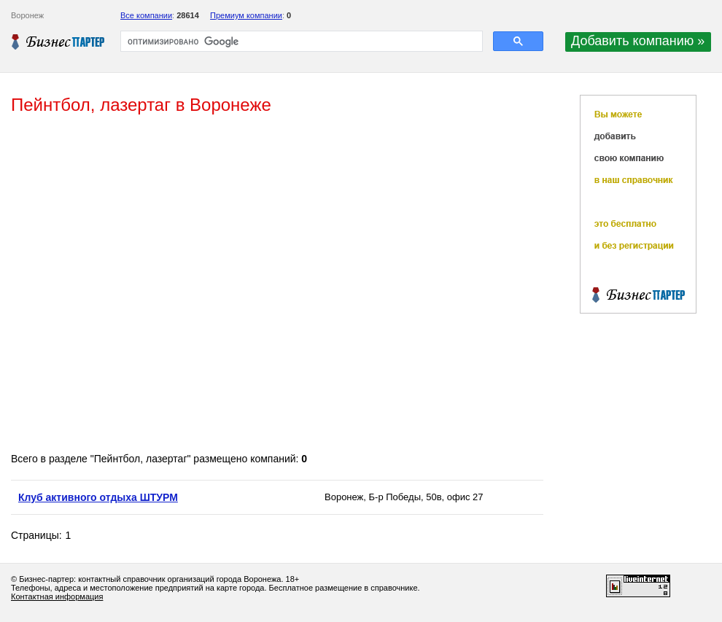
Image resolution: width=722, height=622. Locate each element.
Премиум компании (246, 15)
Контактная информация (57, 596)
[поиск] (300, 41)
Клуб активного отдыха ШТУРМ (98, 497)
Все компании (146, 15)
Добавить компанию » (637, 41)
